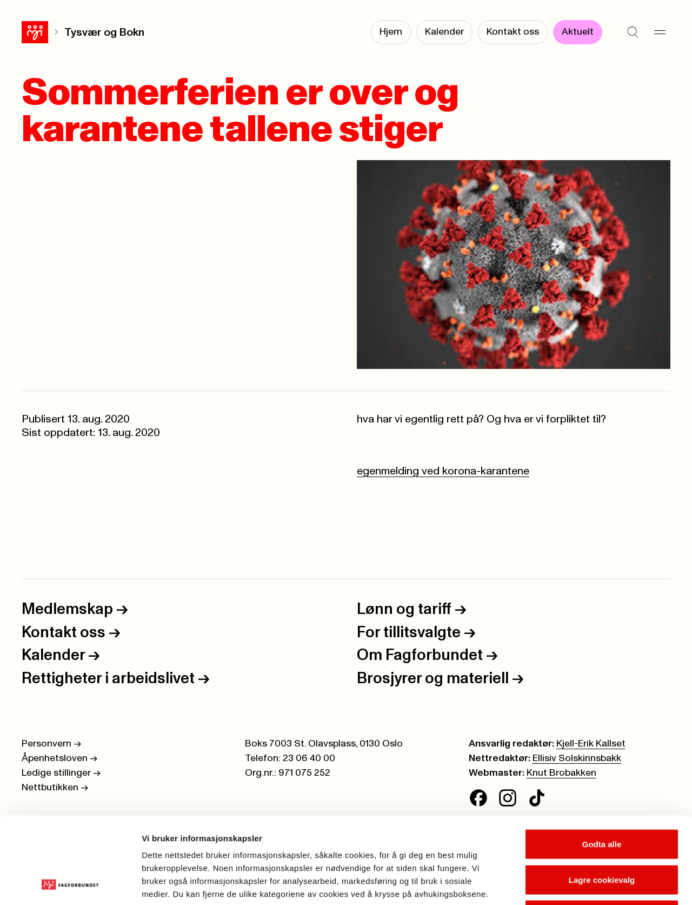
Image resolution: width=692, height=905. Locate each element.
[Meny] (659, 32)
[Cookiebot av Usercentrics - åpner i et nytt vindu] (70, 884)
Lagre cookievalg (602, 798)
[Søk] (632, 32)
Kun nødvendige (602, 833)
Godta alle (602, 763)
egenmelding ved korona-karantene (443, 471)
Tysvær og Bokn (78, 32)
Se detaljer (581, 883)
